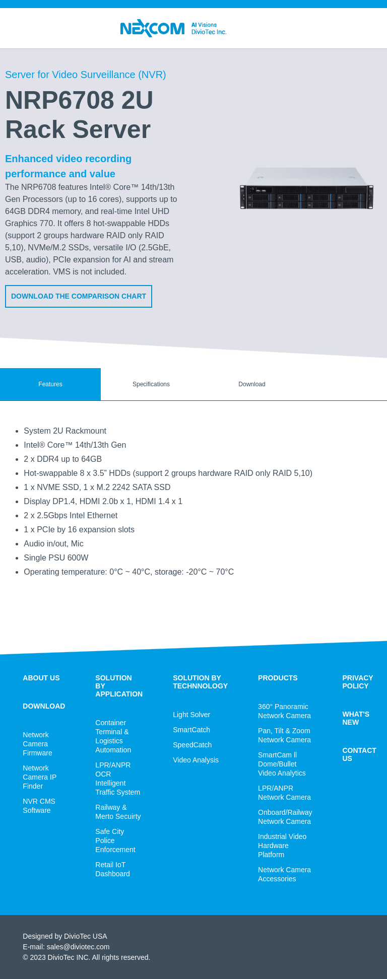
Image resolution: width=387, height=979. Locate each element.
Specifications (151, 384)
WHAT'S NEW (356, 718)
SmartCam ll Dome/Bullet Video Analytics (282, 764)
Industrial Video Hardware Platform (282, 845)
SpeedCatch (192, 745)
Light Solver (191, 715)
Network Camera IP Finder (39, 777)
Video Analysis (196, 760)
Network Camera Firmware (37, 744)
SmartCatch (191, 730)
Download (251, 384)
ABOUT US (41, 678)
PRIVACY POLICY (358, 682)
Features (50, 384)
